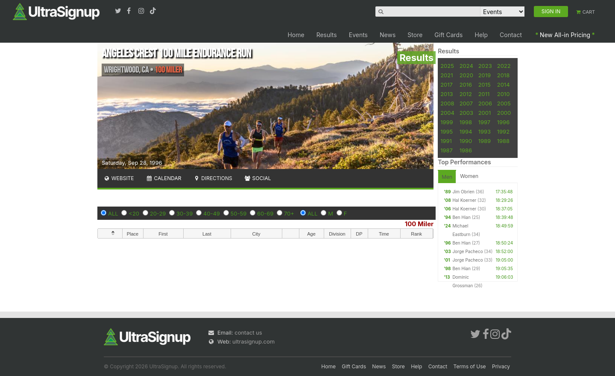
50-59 (239, 213)
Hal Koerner (464, 200)
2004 (447, 112)
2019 (484, 75)
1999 (446, 122)
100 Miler (419, 224)
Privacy (501, 366)
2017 (446, 84)
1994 (466, 131)
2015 (484, 84)
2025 (447, 65)
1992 (503, 131)
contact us (248, 332)
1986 (466, 150)
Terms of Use (470, 366)
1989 (484, 140)
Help (481, 34)
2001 (484, 112)
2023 (485, 65)
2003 (466, 112)
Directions (212, 178)
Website (118, 178)
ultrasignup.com (253, 341)
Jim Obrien (463, 191)
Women (469, 176)
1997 (484, 122)
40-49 (211, 213)
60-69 (265, 213)
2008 (447, 103)
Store (414, 34)
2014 (503, 84)
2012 (466, 93)
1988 (503, 140)
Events (358, 34)
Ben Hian (461, 217)
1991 (446, 140)
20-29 (158, 213)
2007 (466, 103)
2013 (446, 93)
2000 (504, 112)
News (387, 34)
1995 (446, 131)
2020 (466, 75)
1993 (484, 131)
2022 (504, 65)
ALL (113, 213)
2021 (446, 75)
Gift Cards (448, 34)
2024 (466, 65)
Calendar (164, 178)
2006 (485, 103)
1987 (446, 150)
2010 (503, 93)
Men (447, 177)
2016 (466, 84)
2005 (504, 103)
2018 (503, 75)
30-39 (184, 213)
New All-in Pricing (565, 34)
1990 (466, 140)
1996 (503, 122)
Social (257, 178)
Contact (511, 34)
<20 (134, 213)
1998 (466, 122)
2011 (484, 93)
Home (295, 34)
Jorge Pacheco (467, 251)
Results (326, 34)
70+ (289, 213)
